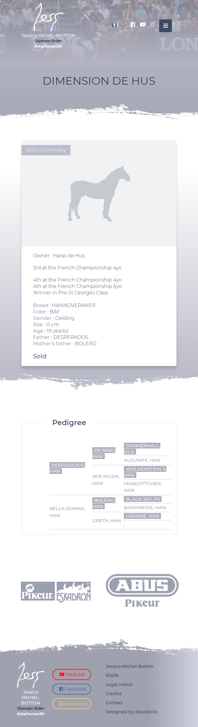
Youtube (72, 674)
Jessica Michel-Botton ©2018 (130, 671)
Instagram (73, 703)
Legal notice (119, 684)
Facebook (73, 689)
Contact (114, 702)
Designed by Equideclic (132, 712)
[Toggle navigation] (165, 25)
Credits (113, 693)
